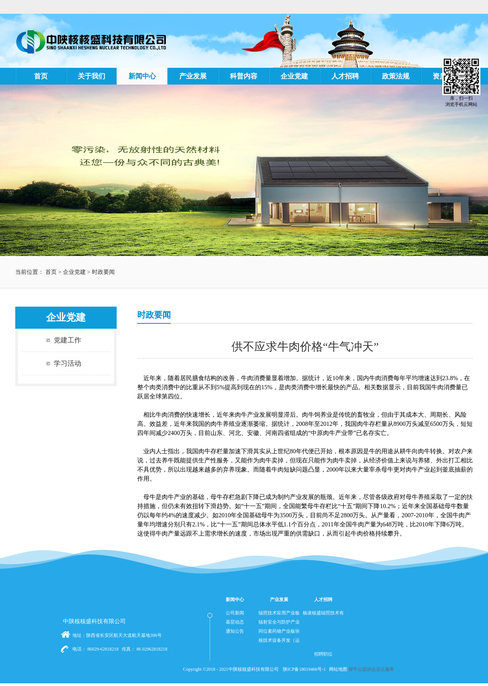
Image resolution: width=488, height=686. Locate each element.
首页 (41, 76)
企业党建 (74, 272)
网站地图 (337, 669)
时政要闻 (103, 272)
